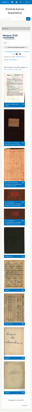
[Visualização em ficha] (16, 54)
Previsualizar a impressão (12, 51)
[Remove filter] (7, 43)
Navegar (4, 2)
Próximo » (25, 405)
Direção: (6, 59)
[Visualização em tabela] (20, 54)
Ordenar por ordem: (9, 56)
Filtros (5, 28)
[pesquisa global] (14, 19)
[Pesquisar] (28, 19)
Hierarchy (26, 51)
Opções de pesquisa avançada (16, 47)
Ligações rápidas (12, 2)
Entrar (27, 2)
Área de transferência (21, 2)
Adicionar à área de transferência (23, 104)
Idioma (16, 2)
